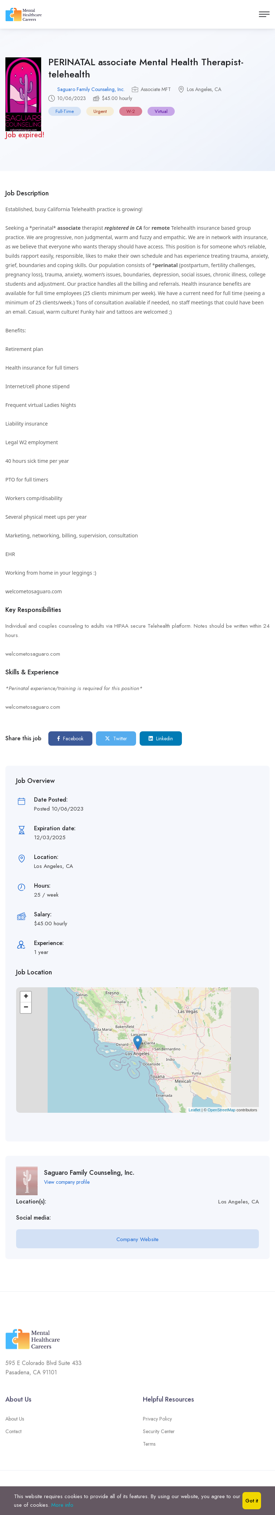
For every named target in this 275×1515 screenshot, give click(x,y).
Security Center (159, 1434)
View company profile (67, 1181)
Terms (149, 1447)
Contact (13, 1434)
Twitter (116, 738)
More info (62, 1505)
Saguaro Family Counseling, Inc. (91, 89)
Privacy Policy (157, 1422)
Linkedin (161, 738)
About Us (14, 1422)
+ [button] (26, 996)
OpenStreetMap (222, 1109)
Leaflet (195, 1109)
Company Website (137, 1239)
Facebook (70, 738)
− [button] (26, 1007)
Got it (251, 1500)
